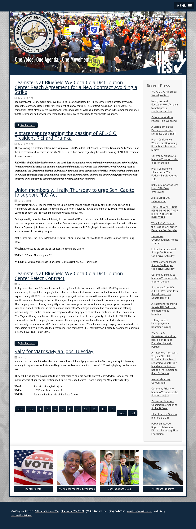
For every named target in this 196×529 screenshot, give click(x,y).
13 (112, 409)
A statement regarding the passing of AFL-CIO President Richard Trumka (66, 135)
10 (85, 409)
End (133, 413)
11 (94, 409)
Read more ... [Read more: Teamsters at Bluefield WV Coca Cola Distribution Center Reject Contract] (26, 343)
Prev (31, 409)
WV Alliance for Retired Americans (77, 489)
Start (20, 409)
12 (103, 409)
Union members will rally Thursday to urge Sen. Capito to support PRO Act (74, 192)
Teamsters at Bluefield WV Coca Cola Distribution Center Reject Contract (69, 275)
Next (122, 413)
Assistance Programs (163, 489)
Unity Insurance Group (119, 489)
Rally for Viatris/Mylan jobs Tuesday (54, 351)
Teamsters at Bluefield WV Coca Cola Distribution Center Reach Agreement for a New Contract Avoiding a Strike (76, 87)
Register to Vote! (33, 489)
